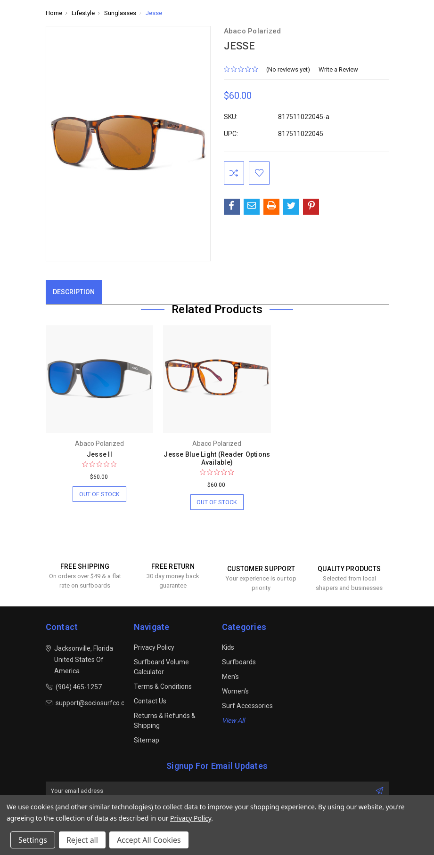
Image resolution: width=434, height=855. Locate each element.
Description (74, 292)
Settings (32, 840)
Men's (230, 677)
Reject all (82, 840)
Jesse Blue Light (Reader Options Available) (217, 458)
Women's (235, 691)
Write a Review (338, 69)
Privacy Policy (154, 648)
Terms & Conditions (163, 687)
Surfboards (239, 662)
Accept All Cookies (149, 840)
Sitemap (146, 740)
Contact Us (150, 701)
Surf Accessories (247, 706)
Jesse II (99, 454)
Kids (228, 648)
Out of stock (99, 494)
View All (233, 721)
